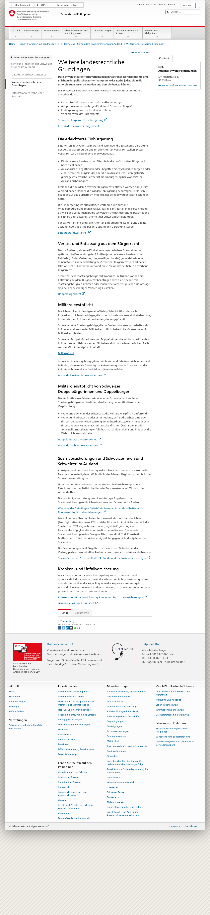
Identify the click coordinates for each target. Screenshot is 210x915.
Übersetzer (112, 854)
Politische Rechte (115, 768)
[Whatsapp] (75, 694)
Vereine (62, 867)
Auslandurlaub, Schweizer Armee (80, 445)
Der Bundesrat (22, 5)
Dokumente (82, 612)
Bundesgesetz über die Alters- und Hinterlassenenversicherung (100, 632)
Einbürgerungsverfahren (74, 232)
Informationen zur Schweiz (170, 776)
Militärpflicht (66, 353)
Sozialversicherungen (118, 798)
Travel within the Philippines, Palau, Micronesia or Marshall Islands (76, 770)
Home (12, 44)
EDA (43, 5)
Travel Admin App (67, 821)
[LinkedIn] (67, 694)
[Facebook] (60, 694)
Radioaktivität (65, 801)
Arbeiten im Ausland (68, 844)
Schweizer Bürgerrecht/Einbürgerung (82, 120)
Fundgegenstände (116, 803)
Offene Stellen (16, 778)
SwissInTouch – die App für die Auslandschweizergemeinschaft (123, 881)
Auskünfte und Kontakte (168, 767)
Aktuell (16, 34)
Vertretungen (31, 34)
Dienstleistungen (102, 34)
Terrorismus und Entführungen (74, 791)
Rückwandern (65, 854)
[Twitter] (64, 694)
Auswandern (64, 880)
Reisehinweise (51, 34)
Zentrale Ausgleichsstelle (77, 676)
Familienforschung (116, 818)
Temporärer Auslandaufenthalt (74, 885)
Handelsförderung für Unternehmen (125, 874)
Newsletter (14, 763)
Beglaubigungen (115, 788)
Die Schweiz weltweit (67, 5)
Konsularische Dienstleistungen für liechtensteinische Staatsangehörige (125, 830)
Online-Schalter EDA (60, 711)
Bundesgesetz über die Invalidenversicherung (89, 638)
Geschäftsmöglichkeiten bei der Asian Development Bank (175, 810)
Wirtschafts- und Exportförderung (173, 803)
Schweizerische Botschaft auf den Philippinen (26, 794)
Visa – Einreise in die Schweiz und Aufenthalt (173, 760)
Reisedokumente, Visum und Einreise (77, 781)
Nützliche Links (114, 844)
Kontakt (162, 58)
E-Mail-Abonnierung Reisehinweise (76, 816)
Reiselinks (63, 811)
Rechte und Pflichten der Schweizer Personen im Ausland (92, 44)
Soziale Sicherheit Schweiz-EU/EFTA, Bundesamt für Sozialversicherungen (104, 558)
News (12, 758)
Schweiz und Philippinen (157, 34)
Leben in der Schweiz (167, 772)
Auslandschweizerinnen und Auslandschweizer (72, 860)
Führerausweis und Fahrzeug (122, 773)
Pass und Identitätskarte (119, 763)
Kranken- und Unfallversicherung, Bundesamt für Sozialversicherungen (102, 597)
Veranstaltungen (17, 768)
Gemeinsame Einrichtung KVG (78, 603)
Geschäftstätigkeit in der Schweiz (172, 781)
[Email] (78, 694)
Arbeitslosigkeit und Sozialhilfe (123, 783)
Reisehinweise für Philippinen (73, 758)
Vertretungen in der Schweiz (72, 839)
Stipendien (112, 823)
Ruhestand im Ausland (69, 849)
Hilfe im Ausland (66, 806)
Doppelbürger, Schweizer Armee (79, 439)
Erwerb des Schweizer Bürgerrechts (79, 126)
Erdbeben (63, 796)
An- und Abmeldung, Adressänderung (126, 758)
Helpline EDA (150, 711)
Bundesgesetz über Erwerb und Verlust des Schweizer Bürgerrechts (102, 620)
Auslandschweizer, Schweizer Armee (81, 375)
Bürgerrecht (113, 864)
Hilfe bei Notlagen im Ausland (122, 778)
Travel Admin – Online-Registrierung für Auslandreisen (127, 838)
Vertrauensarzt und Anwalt (121, 849)
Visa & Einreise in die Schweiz (128, 34)
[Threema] (71, 694)
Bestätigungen (114, 793)
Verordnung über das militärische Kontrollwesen (92, 626)
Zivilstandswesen (115, 869)
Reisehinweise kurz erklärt (71, 763)
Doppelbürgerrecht (71, 293)
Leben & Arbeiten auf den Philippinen (76, 34)
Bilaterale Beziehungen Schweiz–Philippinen (173, 797)
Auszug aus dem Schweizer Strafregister (127, 813)
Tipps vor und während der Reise (75, 776)
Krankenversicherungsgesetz (80, 664)
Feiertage (14, 773)
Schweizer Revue (115, 859)
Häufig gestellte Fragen (70, 786)
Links (63, 612)
